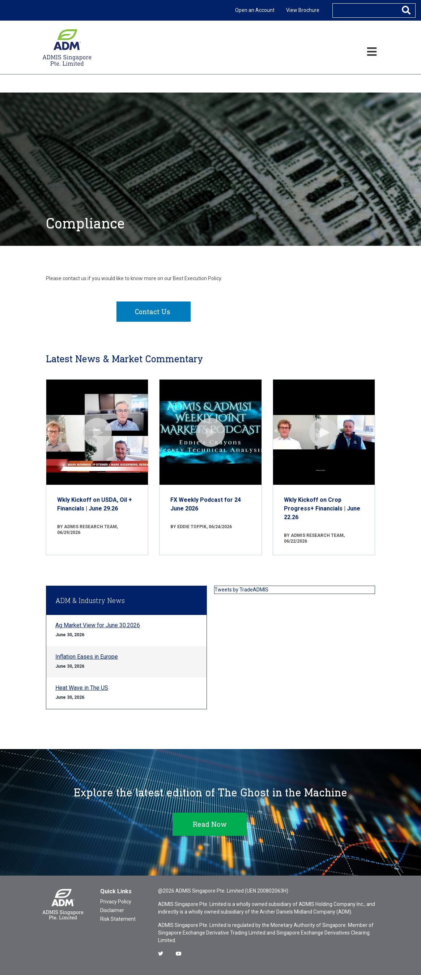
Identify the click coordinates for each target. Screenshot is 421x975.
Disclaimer (112, 910)
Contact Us (152, 311)
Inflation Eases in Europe (86, 656)
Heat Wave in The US (81, 687)
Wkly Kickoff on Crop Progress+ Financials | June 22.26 (322, 508)
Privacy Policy (115, 902)
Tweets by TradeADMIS (241, 590)
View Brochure (302, 10)
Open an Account (255, 10)
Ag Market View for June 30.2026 (97, 625)
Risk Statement (118, 919)
